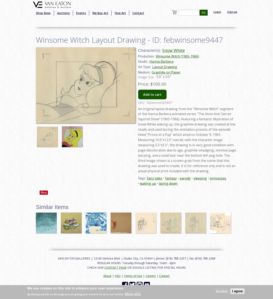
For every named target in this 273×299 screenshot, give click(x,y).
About (107, 276)
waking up (148, 183)
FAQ (118, 276)
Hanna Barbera (161, 61)
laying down (168, 183)
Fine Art (120, 13)
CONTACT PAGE (115, 267)
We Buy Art (100, 13)
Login (217, 12)
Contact (138, 13)
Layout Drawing (164, 67)
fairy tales (154, 178)
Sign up (232, 12)
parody (185, 178)
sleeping (200, 178)
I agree (237, 291)
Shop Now (43, 13)
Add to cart (152, 94)
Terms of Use (133, 276)
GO (204, 12)
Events (81, 13)
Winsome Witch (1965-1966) (177, 56)
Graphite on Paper (166, 72)
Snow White (173, 50)
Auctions (63, 13)
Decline (222, 291)
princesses (218, 178)
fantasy (171, 178)
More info (133, 294)
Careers (150, 276)
